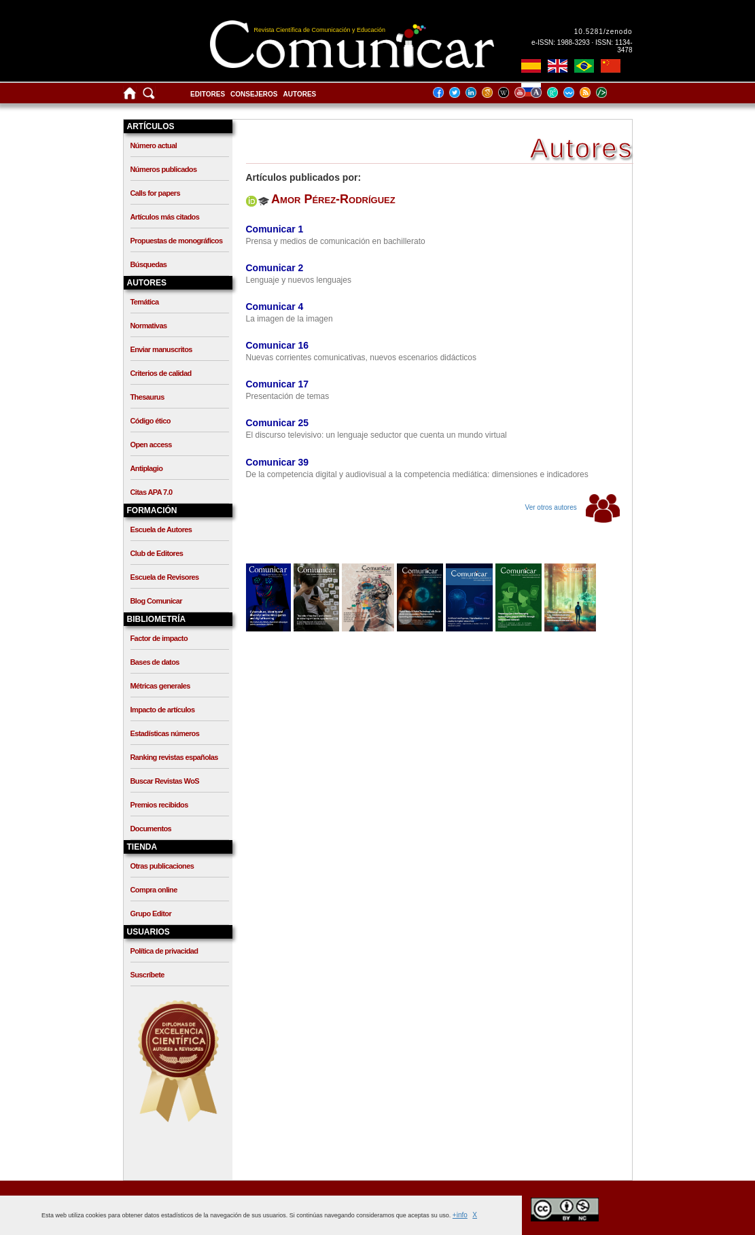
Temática (144, 302)
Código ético (150, 421)
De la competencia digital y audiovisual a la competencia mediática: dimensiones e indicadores (417, 474)
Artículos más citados (165, 217)
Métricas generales (160, 686)
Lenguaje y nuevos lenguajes (298, 280)
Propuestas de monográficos (176, 241)
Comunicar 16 (277, 345)
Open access (151, 444)
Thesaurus (147, 397)
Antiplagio (146, 468)
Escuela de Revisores (164, 577)
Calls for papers (155, 193)
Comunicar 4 (275, 306)
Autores (300, 94)
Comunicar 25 (277, 422)
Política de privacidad (164, 951)
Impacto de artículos (162, 710)
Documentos (151, 828)
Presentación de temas (288, 396)
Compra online (153, 890)
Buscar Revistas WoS (165, 781)
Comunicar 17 (277, 384)
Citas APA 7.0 (151, 492)
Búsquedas (148, 264)
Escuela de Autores (161, 529)
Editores (207, 94)
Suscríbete (147, 975)
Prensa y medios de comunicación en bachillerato (335, 241)
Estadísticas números (165, 733)
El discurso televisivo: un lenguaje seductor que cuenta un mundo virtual (376, 435)
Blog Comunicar (156, 601)
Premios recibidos (159, 805)
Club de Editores (156, 553)
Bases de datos (154, 662)
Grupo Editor (151, 913)
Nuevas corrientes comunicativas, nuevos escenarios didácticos (361, 357)
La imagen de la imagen (289, 319)
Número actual (153, 145)
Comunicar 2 (275, 267)
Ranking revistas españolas (174, 757)
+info (460, 1215)
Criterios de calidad (161, 373)
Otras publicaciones (162, 866)
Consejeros (253, 94)
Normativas (148, 325)
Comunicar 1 (275, 229)
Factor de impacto (159, 638)
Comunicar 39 (277, 462)
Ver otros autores (572, 507)
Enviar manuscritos (161, 349)
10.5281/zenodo (603, 31)
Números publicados (163, 169)
